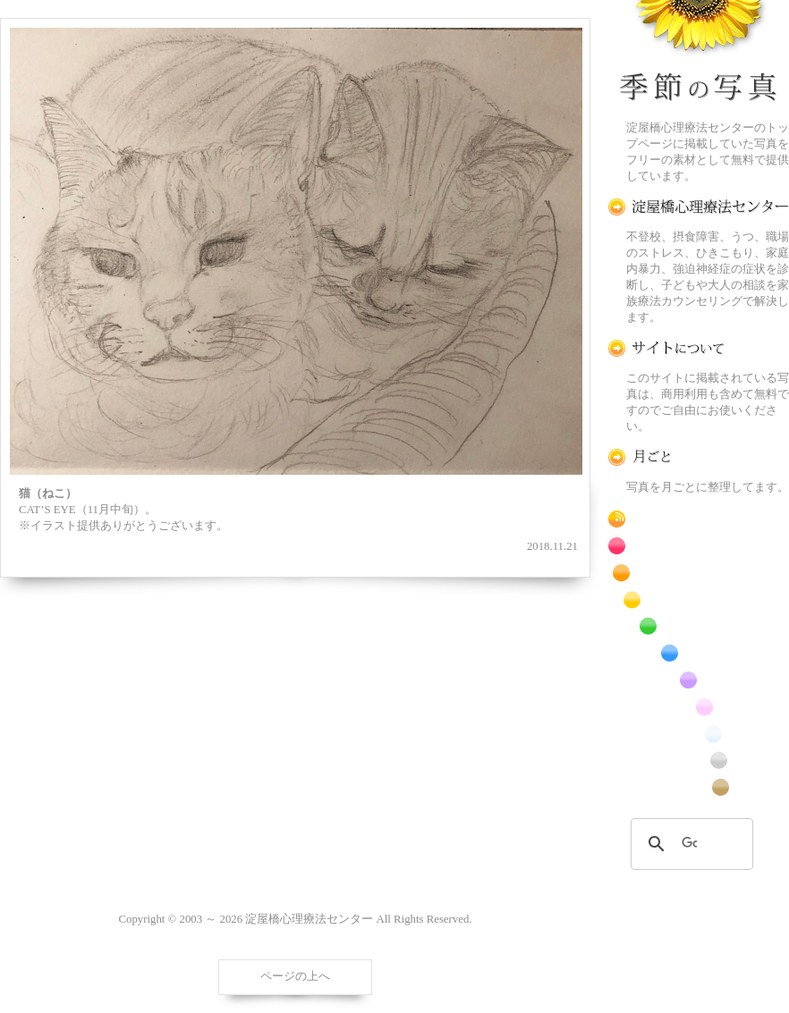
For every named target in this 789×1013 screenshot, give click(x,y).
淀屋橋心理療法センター (698, 207)
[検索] (689, 844)
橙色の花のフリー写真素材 (698, 572)
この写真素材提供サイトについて (698, 348)
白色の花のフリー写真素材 (698, 733)
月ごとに (698, 457)
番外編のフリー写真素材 (698, 787)
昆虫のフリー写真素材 (698, 760)
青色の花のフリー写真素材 (698, 653)
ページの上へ (295, 976)
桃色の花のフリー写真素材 (698, 707)
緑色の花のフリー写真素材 (698, 626)
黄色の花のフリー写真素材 (698, 599)
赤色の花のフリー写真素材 (698, 546)
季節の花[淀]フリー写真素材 (698, 54)
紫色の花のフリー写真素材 (698, 680)
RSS (698, 519)
